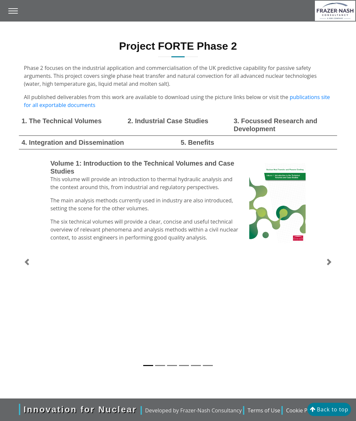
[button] (27, 262)
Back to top (329, 409)
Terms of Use (264, 410)
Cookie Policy (302, 410)
